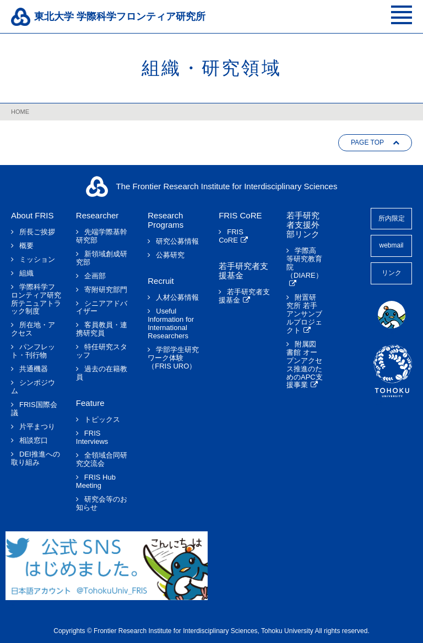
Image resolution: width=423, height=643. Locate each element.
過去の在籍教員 (101, 373)
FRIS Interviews (92, 438)
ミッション (37, 259)
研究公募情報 (177, 241)
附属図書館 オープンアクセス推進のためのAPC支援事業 (304, 364)
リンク (392, 273)
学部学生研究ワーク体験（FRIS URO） (173, 358)
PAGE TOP (367, 142)
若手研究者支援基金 (244, 296)
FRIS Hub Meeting (96, 482)
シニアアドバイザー (101, 308)
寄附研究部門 (105, 290)
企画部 (95, 276)
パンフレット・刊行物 (33, 351)
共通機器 (33, 369)
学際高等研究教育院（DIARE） (304, 263)
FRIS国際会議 (34, 409)
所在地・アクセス (33, 329)
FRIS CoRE (231, 236)
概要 (26, 246)
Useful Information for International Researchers (171, 323)
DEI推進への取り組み (35, 458)
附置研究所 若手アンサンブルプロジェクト (304, 314)
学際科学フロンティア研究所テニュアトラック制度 (36, 299)
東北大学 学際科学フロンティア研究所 (119, 16)
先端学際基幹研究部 (101, 236)
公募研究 (170, 255)
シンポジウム (33, 387)
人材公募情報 (177, 297)
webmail (391, 245)
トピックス (102, 420)
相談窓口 (33, 440)
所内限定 (391, 218)
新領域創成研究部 (101, 258)
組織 (26, 273)
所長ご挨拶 (37, 232)
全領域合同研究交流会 (101, 460)
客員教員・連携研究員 (101, 329)
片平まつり (37, 427)
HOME (20, 111)
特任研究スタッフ (101, 351)
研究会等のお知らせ (101, 504)
